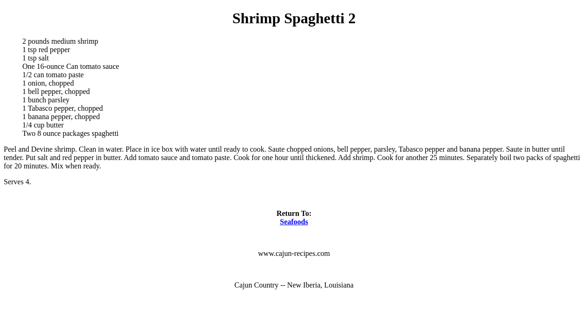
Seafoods (294, 222)
